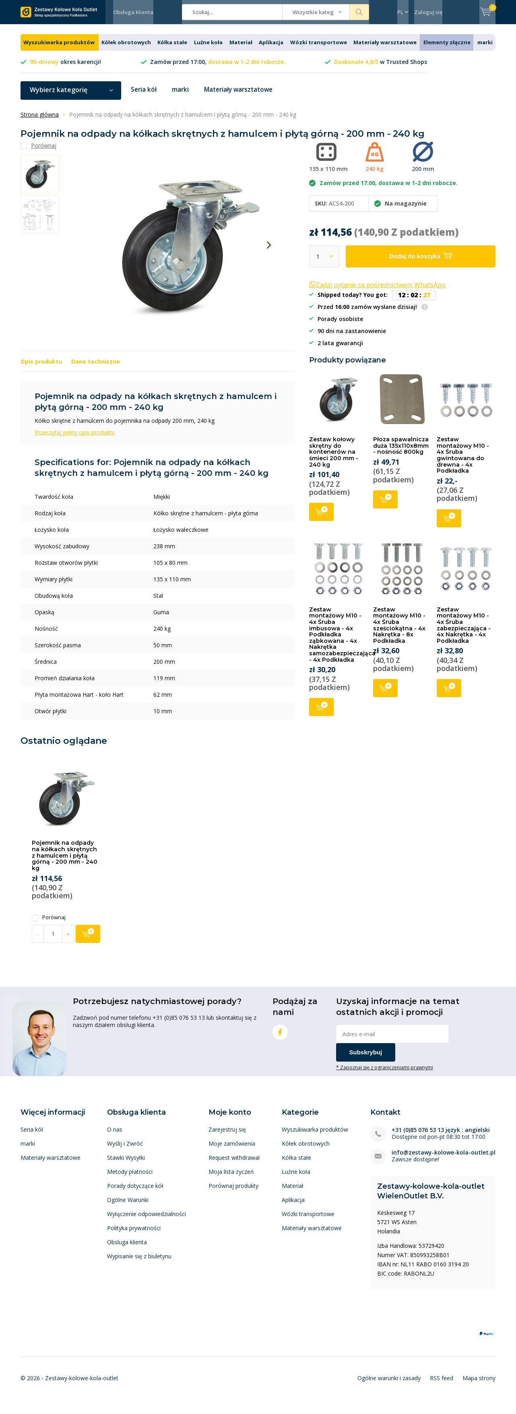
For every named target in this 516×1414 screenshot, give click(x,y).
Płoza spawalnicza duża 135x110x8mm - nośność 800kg (401, 451)
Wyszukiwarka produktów (59, 48)
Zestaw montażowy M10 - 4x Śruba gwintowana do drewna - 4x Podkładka (463, 461)
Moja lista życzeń (231, 1177)
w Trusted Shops (380, 68)
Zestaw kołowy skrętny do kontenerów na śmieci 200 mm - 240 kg (333, 458)
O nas (114, 1135)
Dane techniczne (95, 367)
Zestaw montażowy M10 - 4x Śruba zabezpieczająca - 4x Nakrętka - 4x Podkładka (464, 630)
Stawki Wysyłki (126, 1163)
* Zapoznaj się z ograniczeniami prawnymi (384, 1073)
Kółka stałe (172, 48)
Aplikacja (271, 48)
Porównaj (49, 923)
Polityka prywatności (134, 1234)
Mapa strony (478, 1384)
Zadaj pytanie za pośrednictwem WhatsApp (377, 290)
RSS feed (441, 1384)
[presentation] (269, 251)
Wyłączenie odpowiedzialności (146, 1220)
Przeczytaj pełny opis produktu (75, 438)
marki (485, 48)
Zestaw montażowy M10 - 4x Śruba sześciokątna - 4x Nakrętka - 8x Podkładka (399, 630)
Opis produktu (41, 367)
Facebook (280, 1036)
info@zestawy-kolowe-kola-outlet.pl (443, 1158)
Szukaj (359, 12)
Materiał (240, 48)
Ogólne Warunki (128, 1206)
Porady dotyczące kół (135, 1192)
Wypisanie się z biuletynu (139, 1262)
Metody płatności (130, 1177)
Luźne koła (208, 48)
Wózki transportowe (318, 48)
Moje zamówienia (231, 1149)
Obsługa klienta (133, 12)
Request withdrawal (234, 1163)
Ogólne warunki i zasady (389, 1384)
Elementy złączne (447, 48)
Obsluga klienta (127, 1248)
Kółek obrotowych (126, 48)
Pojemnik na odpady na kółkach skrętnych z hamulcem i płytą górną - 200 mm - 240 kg (64, 861)
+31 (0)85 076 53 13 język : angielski (441, 1135)
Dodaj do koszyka (321, 517)
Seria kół (144, 95)
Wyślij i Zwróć (125, 1149)
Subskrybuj (365, 1058)
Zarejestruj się (227, 1135)
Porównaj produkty (233, 1192)
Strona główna (40, 120)
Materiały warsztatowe (385, 48)
